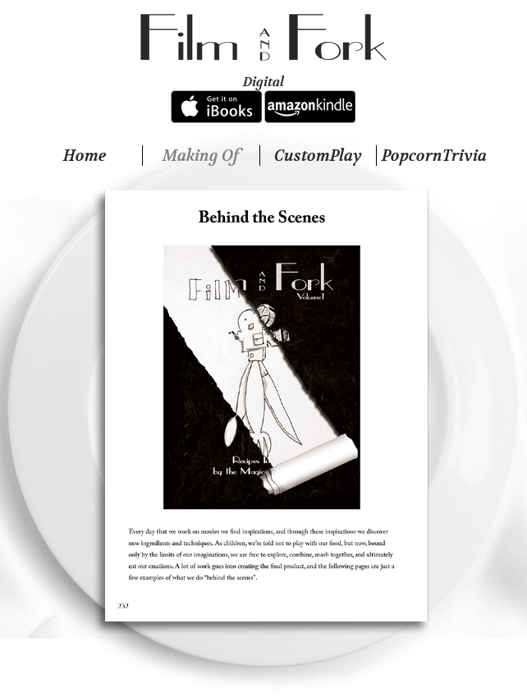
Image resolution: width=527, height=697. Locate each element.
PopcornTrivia (434, 155)
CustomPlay (318, 155)
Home (84, 155)
